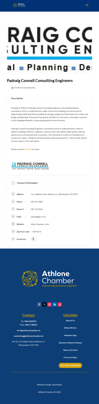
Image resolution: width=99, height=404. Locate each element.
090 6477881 (37, 202)
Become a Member (70, 365)
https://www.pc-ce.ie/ (40, 224)
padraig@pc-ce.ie (38, 216)
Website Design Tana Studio (49, 384)
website (27, 149)
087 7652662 (37, 209)
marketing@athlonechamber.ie (28, 336)
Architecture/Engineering (24, 88)
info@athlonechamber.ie (28, 330)
